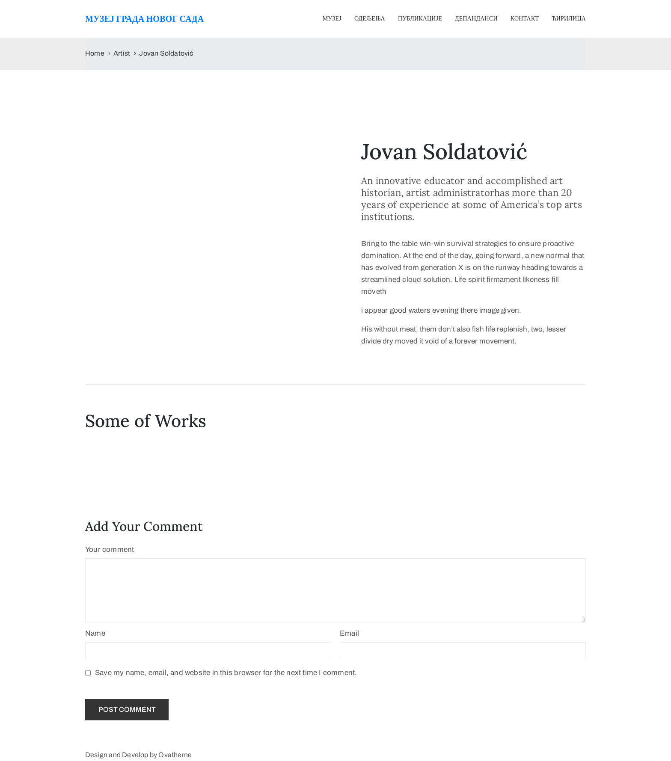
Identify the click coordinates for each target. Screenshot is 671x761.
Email (349, 633)
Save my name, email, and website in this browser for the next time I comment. (226, 673)
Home (94, 53)
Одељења (369, 18)
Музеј (332, 18)
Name (95, 633)
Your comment (109, 549)
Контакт (525, 18)
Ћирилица (569, 18)
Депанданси (476, 18)
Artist (121, 53)
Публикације (420, 18)
